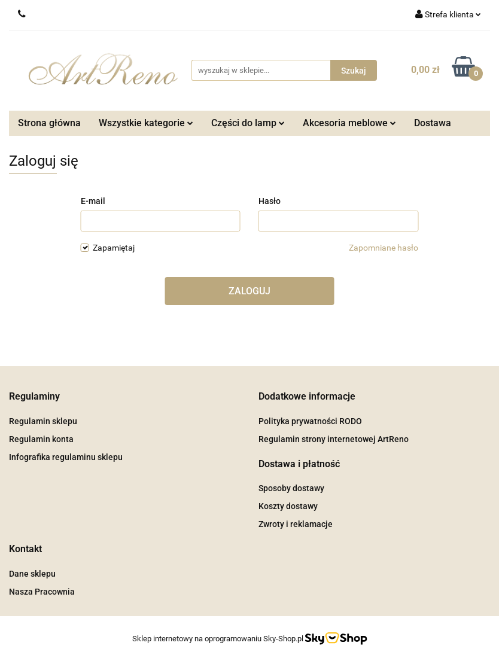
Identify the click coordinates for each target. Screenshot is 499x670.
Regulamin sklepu (43, 421)
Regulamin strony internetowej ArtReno (333, 439)
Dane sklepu (32, 573)
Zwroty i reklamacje (295, 524)
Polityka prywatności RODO (310, 421)
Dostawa (432, 123)
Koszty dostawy (288, 506)
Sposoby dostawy (291, 488)
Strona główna (49, 123)
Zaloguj (249, 291)
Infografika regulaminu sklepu (66, 457)
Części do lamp (248, 123)
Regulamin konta (41, 439)
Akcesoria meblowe (349, 123)
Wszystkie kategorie (146, 123)
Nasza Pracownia (42, 591)
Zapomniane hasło (383, 247)
